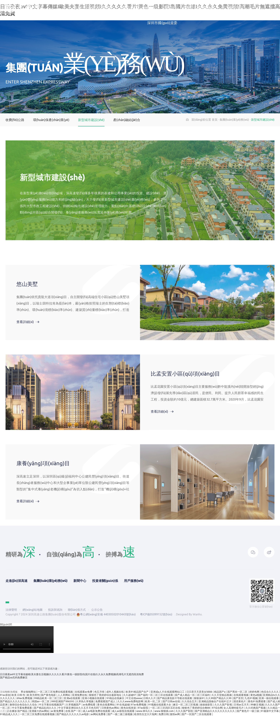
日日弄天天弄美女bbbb (199, 691)
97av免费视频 (139, 704)
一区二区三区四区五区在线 (165, 707)
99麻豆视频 (257, 704)
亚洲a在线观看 (72, 698)
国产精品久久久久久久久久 (15, 701)
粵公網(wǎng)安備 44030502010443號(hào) (106, 646)
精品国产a (220, 691)
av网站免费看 (98, 714)
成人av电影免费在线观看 (97, 711)
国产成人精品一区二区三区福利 (192, 695)
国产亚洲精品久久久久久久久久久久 (215, 711)
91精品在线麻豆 (115, 698)
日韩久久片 (149, 698)
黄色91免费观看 (257, 701)
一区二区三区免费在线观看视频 (56, 691)
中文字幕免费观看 (22, 707)
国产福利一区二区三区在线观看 (155, 695)
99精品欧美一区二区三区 (48, 698)
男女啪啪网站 (28, 691)
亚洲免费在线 (80, 695)
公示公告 (97, 641)
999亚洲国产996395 (63, 701)
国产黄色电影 (48, 695)
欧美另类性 (33, 695)
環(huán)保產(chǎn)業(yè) (51, 120)
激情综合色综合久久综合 (23, 704)
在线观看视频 (241, 695)
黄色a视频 (256, 695)
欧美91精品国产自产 (137, 691)
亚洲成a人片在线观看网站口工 (168, 691)
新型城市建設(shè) (91, 120)
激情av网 (175, 714)
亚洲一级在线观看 (269, 698)
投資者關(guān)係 (200, 8)
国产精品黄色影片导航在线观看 (175, 698)
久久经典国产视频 (256, 707)
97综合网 (217, 707)
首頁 (77, 8)
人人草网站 (64, 695)
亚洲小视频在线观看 (93, 698)
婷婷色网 (254, 691)
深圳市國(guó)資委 (162, 25)
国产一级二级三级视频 (120, 714)
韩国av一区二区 (41, 701)
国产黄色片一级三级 (248, 711)
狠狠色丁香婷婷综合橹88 (196, 707)
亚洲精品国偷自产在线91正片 (215, 701)
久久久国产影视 (223, 704)
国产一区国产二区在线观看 (197, 714)
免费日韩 (164, 714)
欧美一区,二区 (153, 701)
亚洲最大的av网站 (39, 711)
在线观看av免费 (84, 691)
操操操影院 (206, 704)
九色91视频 (250, 698)
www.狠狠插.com (164, 711)
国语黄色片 (239, 701)
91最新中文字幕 (270, 711)
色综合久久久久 (270, 691)
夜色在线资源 (129, 707)
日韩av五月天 (241, 704)
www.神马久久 (144, 711)
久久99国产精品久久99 (219, 698)
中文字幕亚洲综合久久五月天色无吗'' (79, 707)
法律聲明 (11, 641)
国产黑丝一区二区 (237, 691)
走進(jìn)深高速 (100, 8)
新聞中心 (171, 8)
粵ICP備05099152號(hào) (156, 646)
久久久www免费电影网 (130, 701)
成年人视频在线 (115, 691)
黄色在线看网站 (106, 704)
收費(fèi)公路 (15, 120)
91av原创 (5, 695)
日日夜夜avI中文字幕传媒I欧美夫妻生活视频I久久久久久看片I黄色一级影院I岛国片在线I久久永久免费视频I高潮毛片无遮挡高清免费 (72, 674)
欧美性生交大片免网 (145, 714)
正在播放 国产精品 (17, 711)
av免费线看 (89, 704)
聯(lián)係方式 (77, 641)
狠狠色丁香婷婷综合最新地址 (105, 695)
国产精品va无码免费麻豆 (14, 677)
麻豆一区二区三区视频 (186, 704)
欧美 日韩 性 (19, 695)
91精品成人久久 (9, 714)
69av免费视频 (25, 698)
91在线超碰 (123, 704)
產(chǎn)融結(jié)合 (126, 120)
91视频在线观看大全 (160, 704)
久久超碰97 (130, 695)
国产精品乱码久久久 (45, 707)
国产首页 (238, 698)
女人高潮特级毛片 (234, 707)
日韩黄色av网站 (110, 707)
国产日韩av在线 (171, 701)
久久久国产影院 (185, 711)
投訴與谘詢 (55, 641)
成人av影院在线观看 (123, 711)
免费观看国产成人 (105, 701)
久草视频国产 (74, 704)
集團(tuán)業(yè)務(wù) (138, 8)
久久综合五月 (189, 701)
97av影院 (143, 707)
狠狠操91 (199, 698)
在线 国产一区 (73, 711)
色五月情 (99, 691)
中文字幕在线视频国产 (52, 704)
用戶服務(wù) (232, 8)
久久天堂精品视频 (222, 695)
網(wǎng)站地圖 (32, 641)
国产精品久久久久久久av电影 (72, 714)
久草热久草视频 (85, 701)
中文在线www (134, 698)
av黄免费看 (57, 711)
